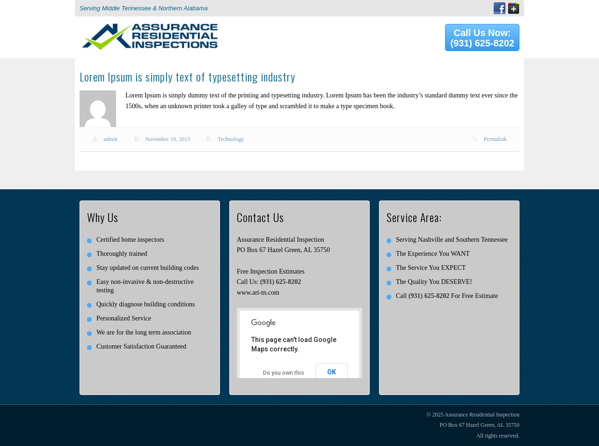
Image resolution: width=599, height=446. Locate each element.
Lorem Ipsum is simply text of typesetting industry (187, 76)
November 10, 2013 (167, 139)
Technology (231, 139)
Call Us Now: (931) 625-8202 (482, 38)
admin (110, 139)
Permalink (494, 139)
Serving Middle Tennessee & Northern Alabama (144, 8)
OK (331, 372)
